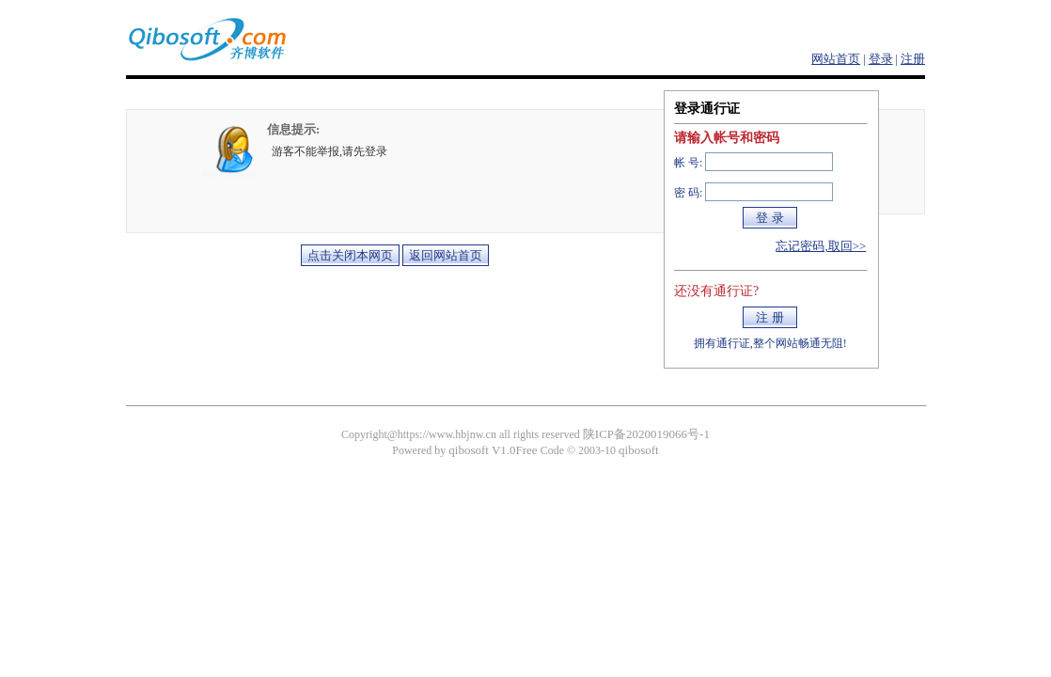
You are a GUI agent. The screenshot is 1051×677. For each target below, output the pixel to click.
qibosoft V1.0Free (492, 450)
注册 (913, 59)
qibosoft (639, 450)
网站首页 (835, 59)
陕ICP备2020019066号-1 (646, 434)
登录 (881, 59)
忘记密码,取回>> (821, 246)
